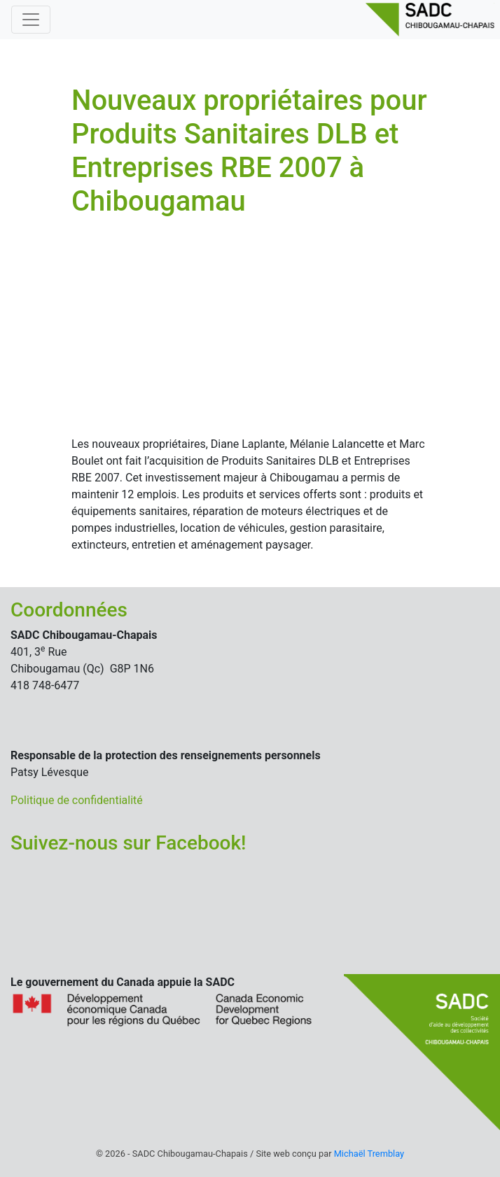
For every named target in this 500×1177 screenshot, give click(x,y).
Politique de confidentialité (77, 800)
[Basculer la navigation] (30, 20)
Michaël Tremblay (369, 1153)
